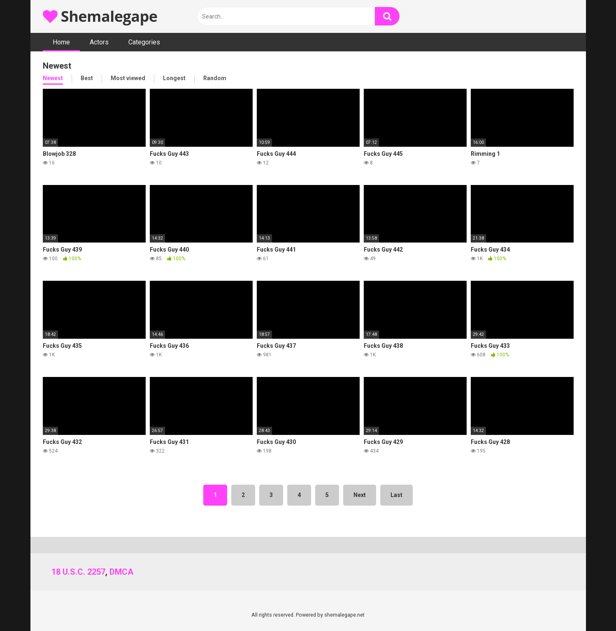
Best (87, 78)
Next (359, 495)
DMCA (121, 572)
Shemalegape (100, 16)
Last (396, 495)
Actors (99, 42)
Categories (144, 42)
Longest (174, 78)
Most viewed (128, 78)
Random (214, 78)
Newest (53, 78)
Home (61, 42)
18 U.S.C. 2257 (78, 572)
